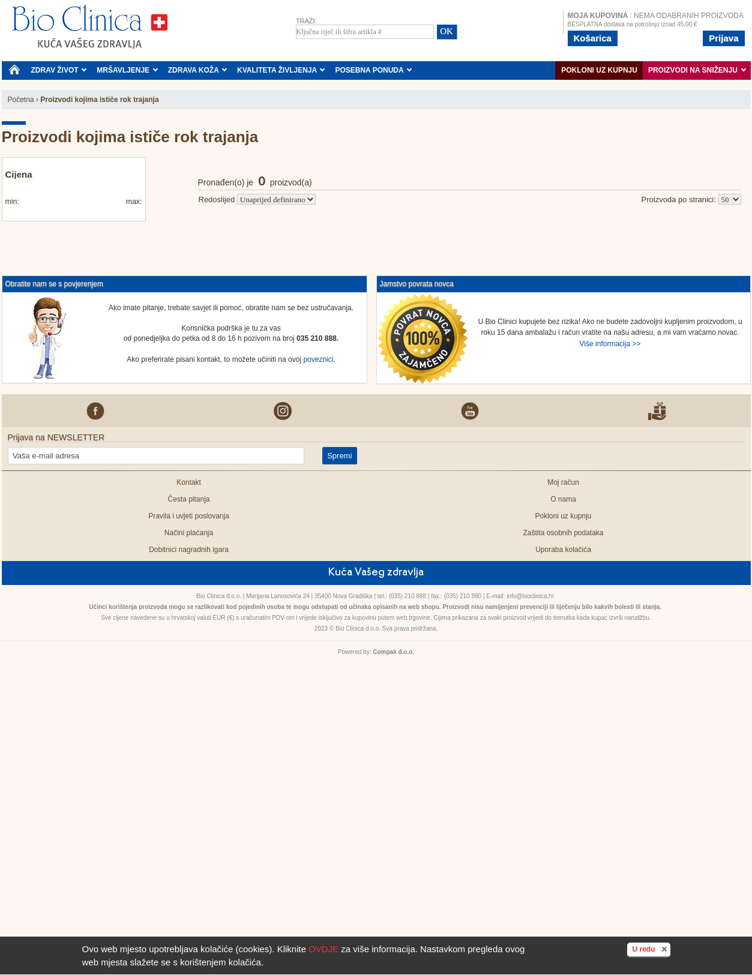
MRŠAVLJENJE (127, 70)
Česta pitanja (188, 499)
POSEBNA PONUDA (373, 70)
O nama (563, 499)
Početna (21, 99)
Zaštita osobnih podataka (563, 533)
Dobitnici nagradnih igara (189, 549)
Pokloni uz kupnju (599, 70)
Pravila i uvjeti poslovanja (188, 516)
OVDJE (323, 949)
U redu (651, 948)
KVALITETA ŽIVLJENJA (281, 70)
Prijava (723, 38)
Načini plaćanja (188, 533)
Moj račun (563, 482)
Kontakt (188, 482)
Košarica (593, 38)
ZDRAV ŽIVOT (59, 70)
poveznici (318, 359)
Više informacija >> (610, 344)
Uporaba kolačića (563, 549)
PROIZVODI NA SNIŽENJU (697, 70)
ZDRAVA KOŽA (197, 70)
